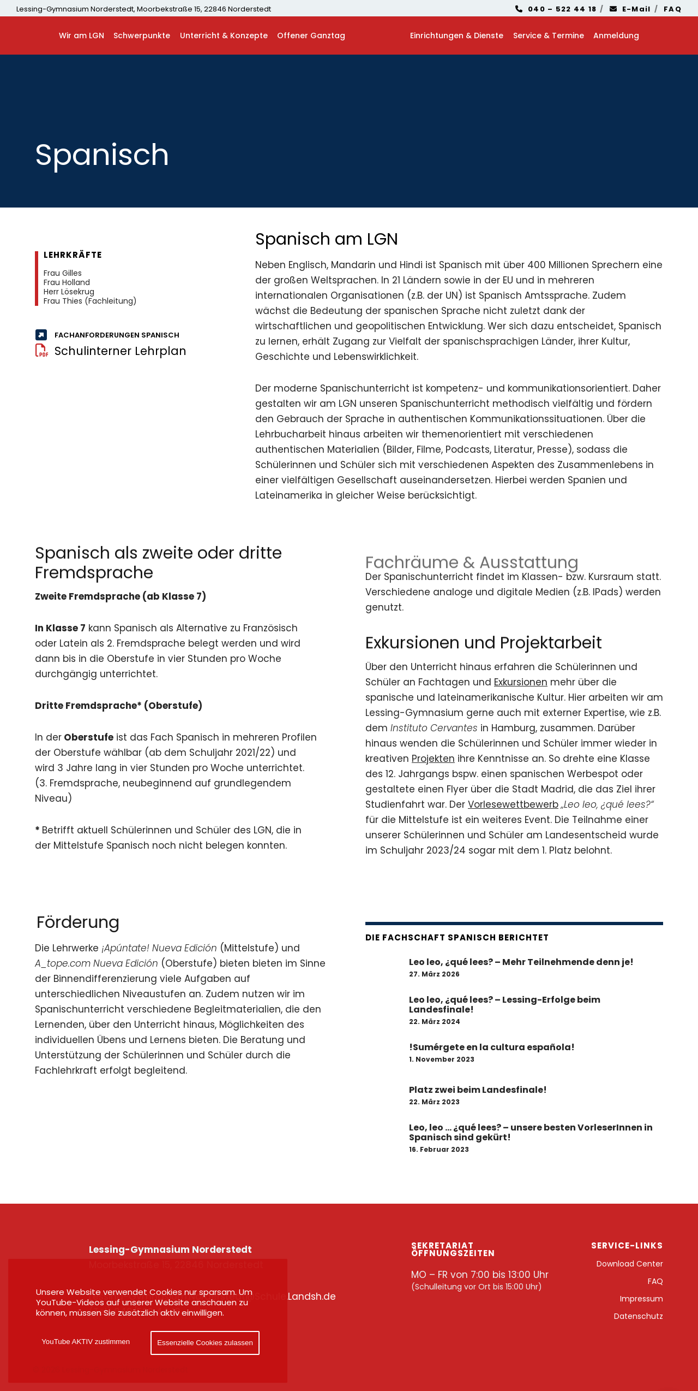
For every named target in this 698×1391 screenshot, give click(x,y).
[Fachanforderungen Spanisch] (128, 335)
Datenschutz (638, 1316)
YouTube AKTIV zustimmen (85, 1341)
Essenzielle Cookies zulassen (205, 1343)
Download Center (630, 1263)
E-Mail (630, 9)
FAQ (673, 9)
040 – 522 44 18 (556, 9)
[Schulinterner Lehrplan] (128, 351)
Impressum (641, 1298)
